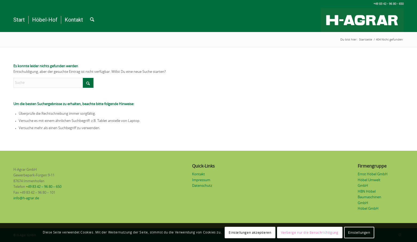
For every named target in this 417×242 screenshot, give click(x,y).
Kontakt (198, 174)
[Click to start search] (88, 83)
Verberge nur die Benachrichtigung (309, 232)
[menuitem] (19, 20)
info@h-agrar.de (26, 198)
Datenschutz (202, 186)
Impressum (201, 180)
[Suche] (92, 20)
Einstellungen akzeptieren (250, 232)
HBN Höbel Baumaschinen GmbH (369, 197)
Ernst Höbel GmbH (373, 174)
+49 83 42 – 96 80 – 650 (43, 187)
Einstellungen (359, 232)
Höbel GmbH (368, 209)
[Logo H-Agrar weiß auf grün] (362, 20)
